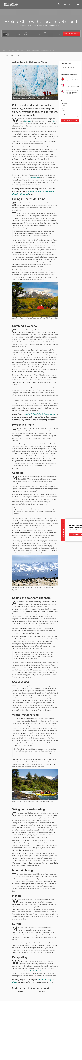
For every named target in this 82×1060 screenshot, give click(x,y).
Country (5, 32)
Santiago (27, 121)
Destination (64, 103)
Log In (64, 4)
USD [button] (69, 4)
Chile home (41, 991)
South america (20, 50)
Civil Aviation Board (33, 971)
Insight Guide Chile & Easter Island (39, 414)
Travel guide (15, 55)
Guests (25, 32)
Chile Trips (5, 55)
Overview (20, 991)
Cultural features (35, 50)
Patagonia (35, 178)
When (45, 32)
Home (4, 50)
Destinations (11, 50)
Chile (27, 50)
